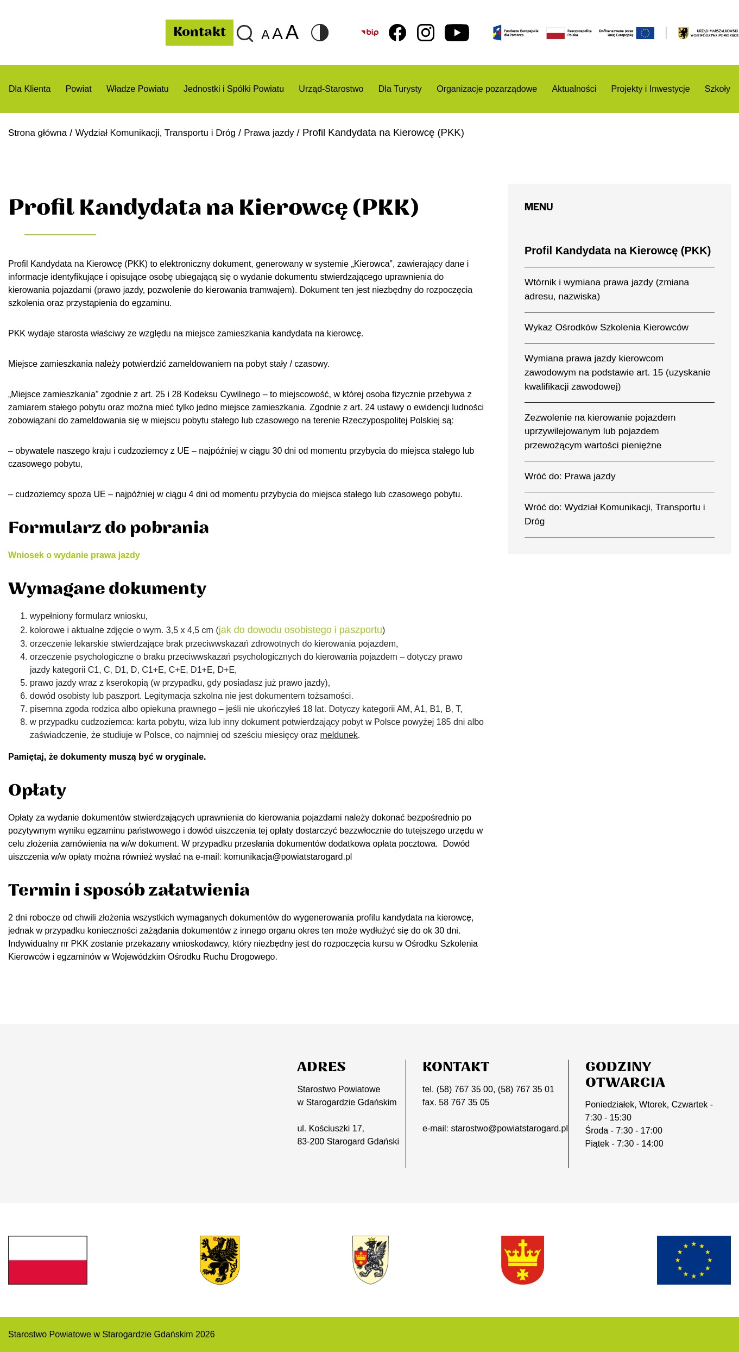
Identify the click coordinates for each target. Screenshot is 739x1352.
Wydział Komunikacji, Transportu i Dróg (169, 132)
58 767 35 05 (464, 1102)
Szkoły (717, 88)
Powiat (79, 88)
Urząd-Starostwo (331, 88)
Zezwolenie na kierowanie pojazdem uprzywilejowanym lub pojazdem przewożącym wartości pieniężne (600, 431)
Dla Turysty (400, 88)
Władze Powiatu (137, 88)
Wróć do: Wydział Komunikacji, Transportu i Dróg (615, 514)
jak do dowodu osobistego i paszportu (300, 629)
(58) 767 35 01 (526, 1089)
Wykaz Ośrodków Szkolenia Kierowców (607, 327)
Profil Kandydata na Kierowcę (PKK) (618, 250)
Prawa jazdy (292, 132)
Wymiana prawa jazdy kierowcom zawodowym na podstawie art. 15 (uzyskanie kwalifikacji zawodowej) (618, 372)
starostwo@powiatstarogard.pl (509, 1128)
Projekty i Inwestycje (650, 88)
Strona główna (40, 132)
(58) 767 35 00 (465, 1089)
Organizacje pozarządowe (487, 88)
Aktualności (574, 88)
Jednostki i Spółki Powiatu (234, 88)
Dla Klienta (29, 88)
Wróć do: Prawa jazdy (570, 476)
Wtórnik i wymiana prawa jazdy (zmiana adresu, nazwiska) (607, 289)
